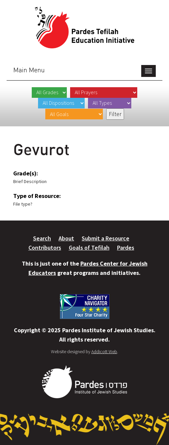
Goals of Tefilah (89, 247)
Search (42, 238)
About (66, 238)
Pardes (125, 247)
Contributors (44, 247)
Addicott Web (104, 351)
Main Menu (29, 70)
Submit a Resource (105, 238)
